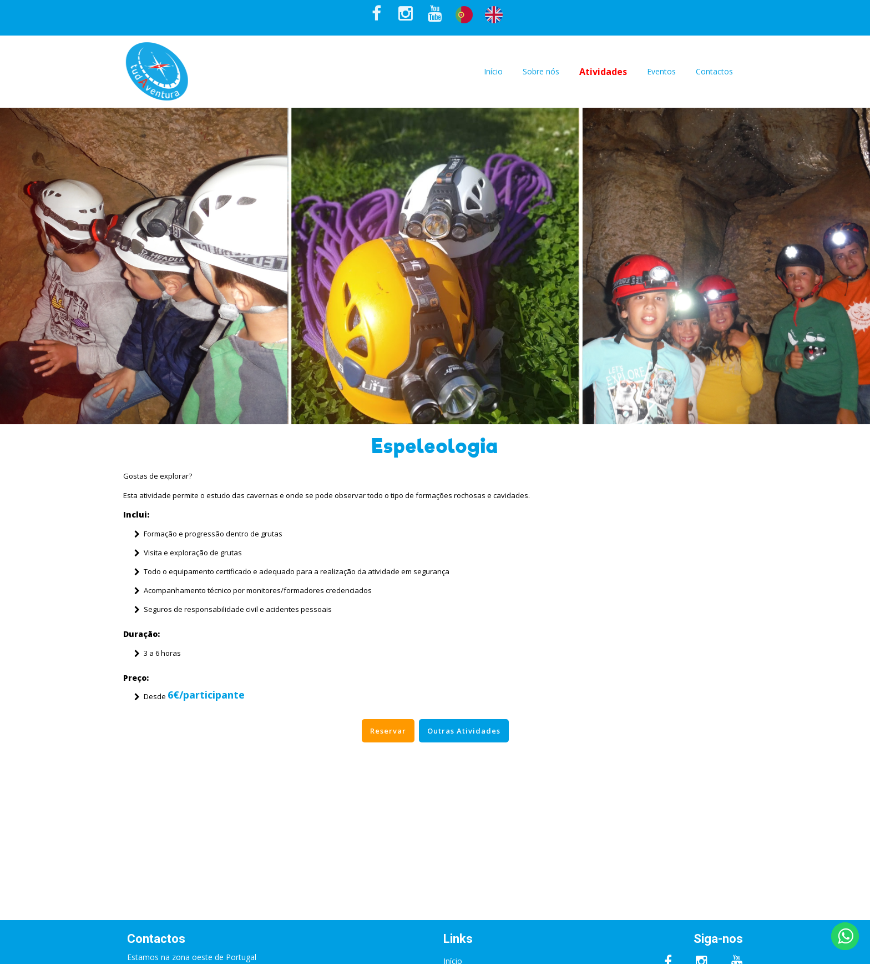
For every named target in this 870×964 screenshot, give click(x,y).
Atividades (603, 72)
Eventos (661, 71)
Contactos (714, 71)
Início (493, 71)
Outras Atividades (463, 731)
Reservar (388, 731)
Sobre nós (541, 71)
